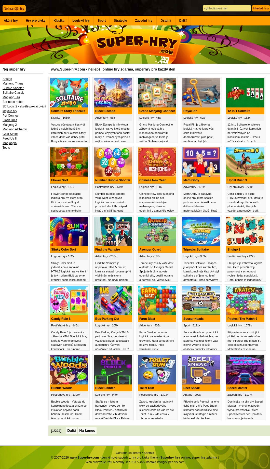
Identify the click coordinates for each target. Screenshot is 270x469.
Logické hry (80, 20)
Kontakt (149, 453)
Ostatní (166, 20)
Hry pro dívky (36, 20)
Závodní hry (143, 20)
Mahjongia (10, 143)
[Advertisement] (24, 235)
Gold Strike (10, 134)
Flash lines (10, 120)
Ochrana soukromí (128, 453)
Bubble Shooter (13, 88)
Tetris (6, 147)
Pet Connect (11, 115)
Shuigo (7, 79)
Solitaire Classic (13, 92)
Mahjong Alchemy (15, 129)
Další (183, 20)
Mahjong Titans (13, 83)
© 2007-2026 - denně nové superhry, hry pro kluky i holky (104, 457)
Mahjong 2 (10, 125)
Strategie (120, 20)
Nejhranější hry (14, 8)
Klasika (58, 20)
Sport (102, 20)
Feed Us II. (10, 138)
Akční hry (11, 20)
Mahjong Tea (11, 97)
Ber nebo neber (13, 102)
